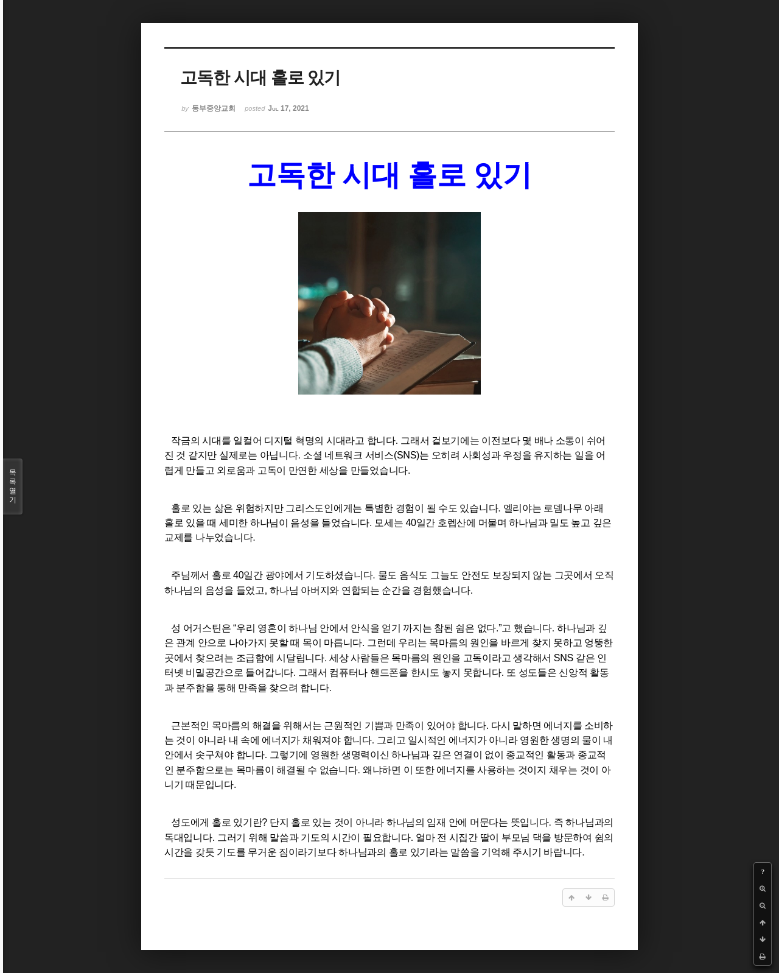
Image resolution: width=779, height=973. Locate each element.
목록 (12, 486)
